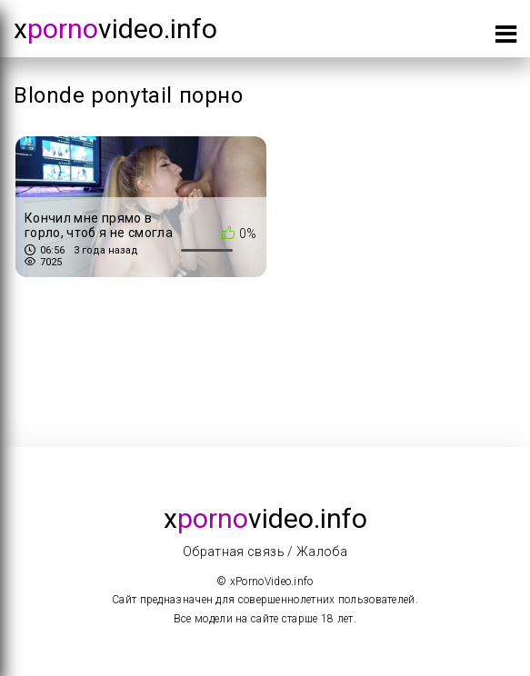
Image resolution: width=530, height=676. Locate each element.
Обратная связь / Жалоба (265, 551)
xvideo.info (115, 29)
